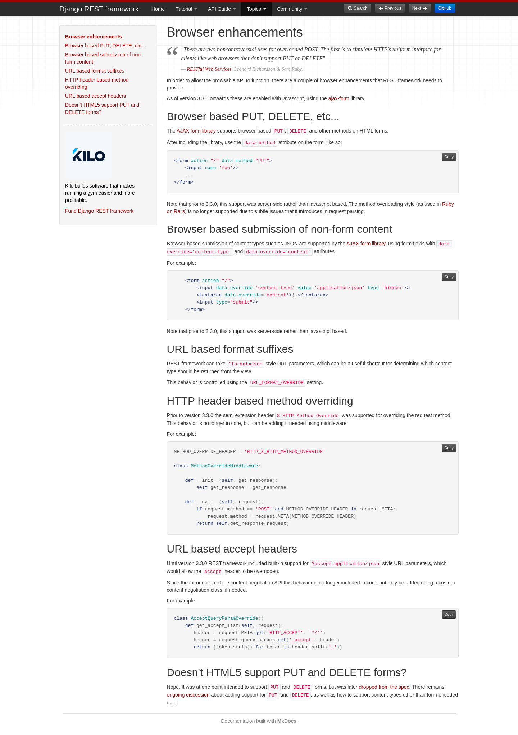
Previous (389, 8)
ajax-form (338, 98)
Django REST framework (99, 9)
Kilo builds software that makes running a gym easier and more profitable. (100, 193)
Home (158, 9)
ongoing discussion (188, 695)
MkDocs (287, 721)
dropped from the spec (384, 687)
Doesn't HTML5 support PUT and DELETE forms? (102, 108)
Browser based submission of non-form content (103, 58)
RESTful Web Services (209, 69)
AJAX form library (196, 131)
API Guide (222, 9)
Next (419, 8)
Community (292, 9)
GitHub (444, 8)
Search (357, 8)
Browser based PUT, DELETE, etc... (105, 45)
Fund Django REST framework (99, 211)
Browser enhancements (93, 37)
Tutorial (186, 9)
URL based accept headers (95, 96)
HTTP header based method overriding (96, 83)
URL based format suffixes (94, 71)
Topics (256, 9)
